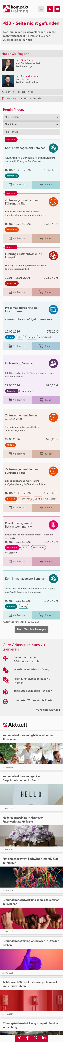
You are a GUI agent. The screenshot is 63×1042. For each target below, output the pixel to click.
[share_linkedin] (44, 1038)
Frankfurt (11, 391)
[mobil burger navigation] (41, 9)
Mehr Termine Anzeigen (31, 629)
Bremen (11, 499)
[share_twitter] (36, 1038)
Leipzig (38, 499)
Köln (20, 337)
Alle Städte (45, 337)
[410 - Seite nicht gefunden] (50, 9)
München (12, 283)
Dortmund (12, 547)
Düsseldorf (38, 547)
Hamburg (12, 175)
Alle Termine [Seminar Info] (17, 184)
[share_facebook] (27, 1038)
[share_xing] (19, 1038)
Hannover (25, 499)
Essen (10, 337)
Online (10, 445)
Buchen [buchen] (45, 184)
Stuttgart (31, 337)
